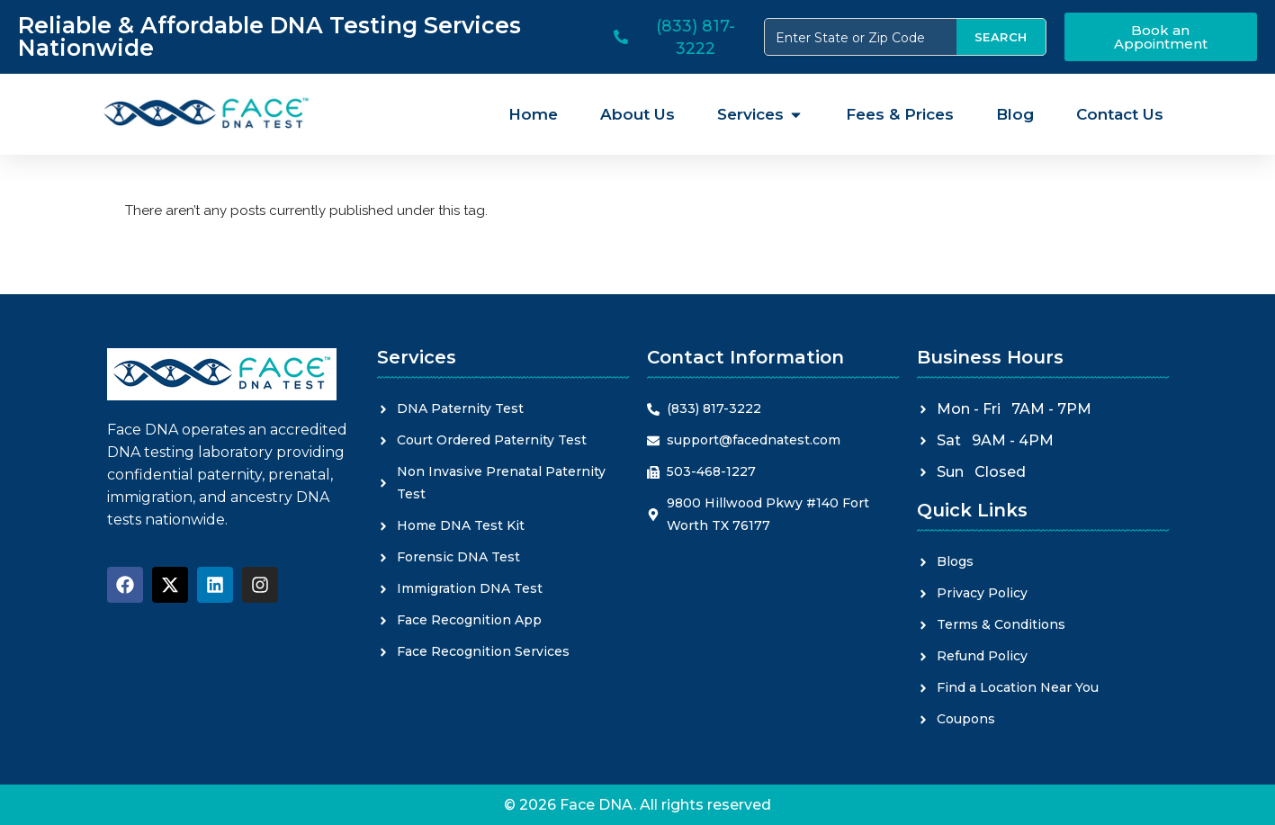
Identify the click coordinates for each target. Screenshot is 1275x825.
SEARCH (1001, 37)
